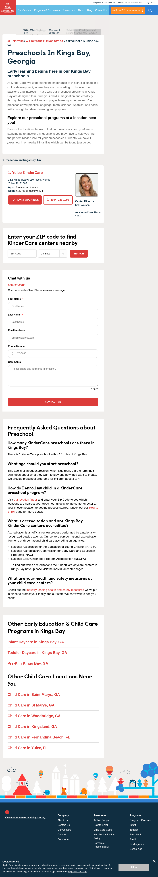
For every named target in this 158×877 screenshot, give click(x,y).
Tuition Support (102, 820)
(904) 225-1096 (58, 199)
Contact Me (53, 401)
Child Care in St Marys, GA (31, 705)
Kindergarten (137, 844)
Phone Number (53, 351)
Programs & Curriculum (47, 10)
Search (78, 253)
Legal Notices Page (77, 871)
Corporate (63, 839)
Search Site (150, 12)
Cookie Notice (80, 868)
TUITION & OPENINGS (25, 199)
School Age (136, 849)
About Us (63, 820)
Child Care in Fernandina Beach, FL (39, 737)
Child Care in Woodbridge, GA (34, 716)
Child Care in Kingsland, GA (32, 726)
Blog (89, 10)
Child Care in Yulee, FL (28, 748)
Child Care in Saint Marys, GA (34, 694)
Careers (62, 834)
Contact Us (101, 10)
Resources (69, 10)
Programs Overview (140, 820)
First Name (53, 304)
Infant (133, 825)
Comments (14, 362)
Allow (134, 867)
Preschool (135, 834)
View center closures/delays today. (25, 817)
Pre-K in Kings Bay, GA (28, 663)
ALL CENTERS (15, 41)
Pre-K (133, 839)
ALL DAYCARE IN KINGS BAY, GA (44, 41)
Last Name (53, 319)
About (81, 10)
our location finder (25, 499)
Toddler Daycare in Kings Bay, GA (37, 653)
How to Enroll (101, 825)
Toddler (134, 829)
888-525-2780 (16, 285)
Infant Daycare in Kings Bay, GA (36, 642)
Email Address (53, 335)
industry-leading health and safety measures (55, 589)
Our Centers (24, 10)
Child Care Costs (103, 829)
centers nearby (126, 10)
